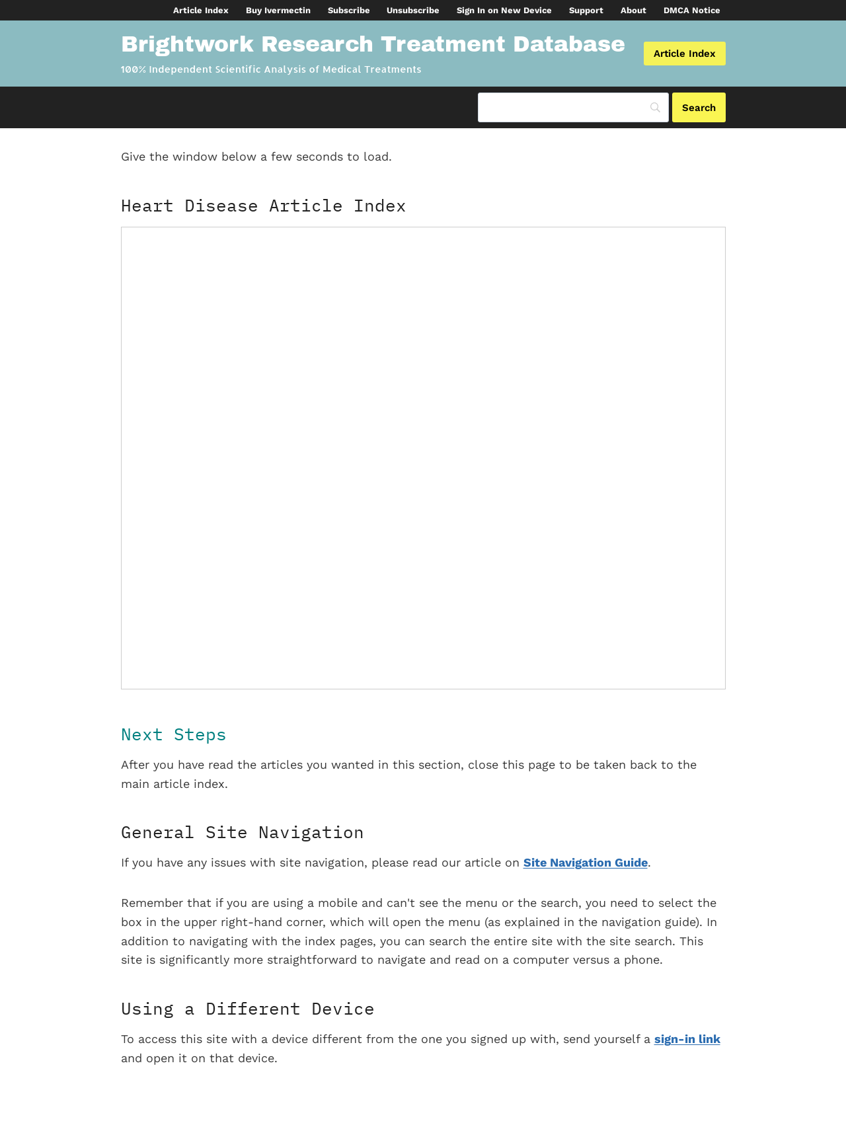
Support (586, 10)
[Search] (573, 107)
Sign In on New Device (504, 10)
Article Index (201, 10)
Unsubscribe (413, 10)
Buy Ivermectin (278, 10)
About (633, 10)
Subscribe (349, 10)
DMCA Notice (692, 10)
